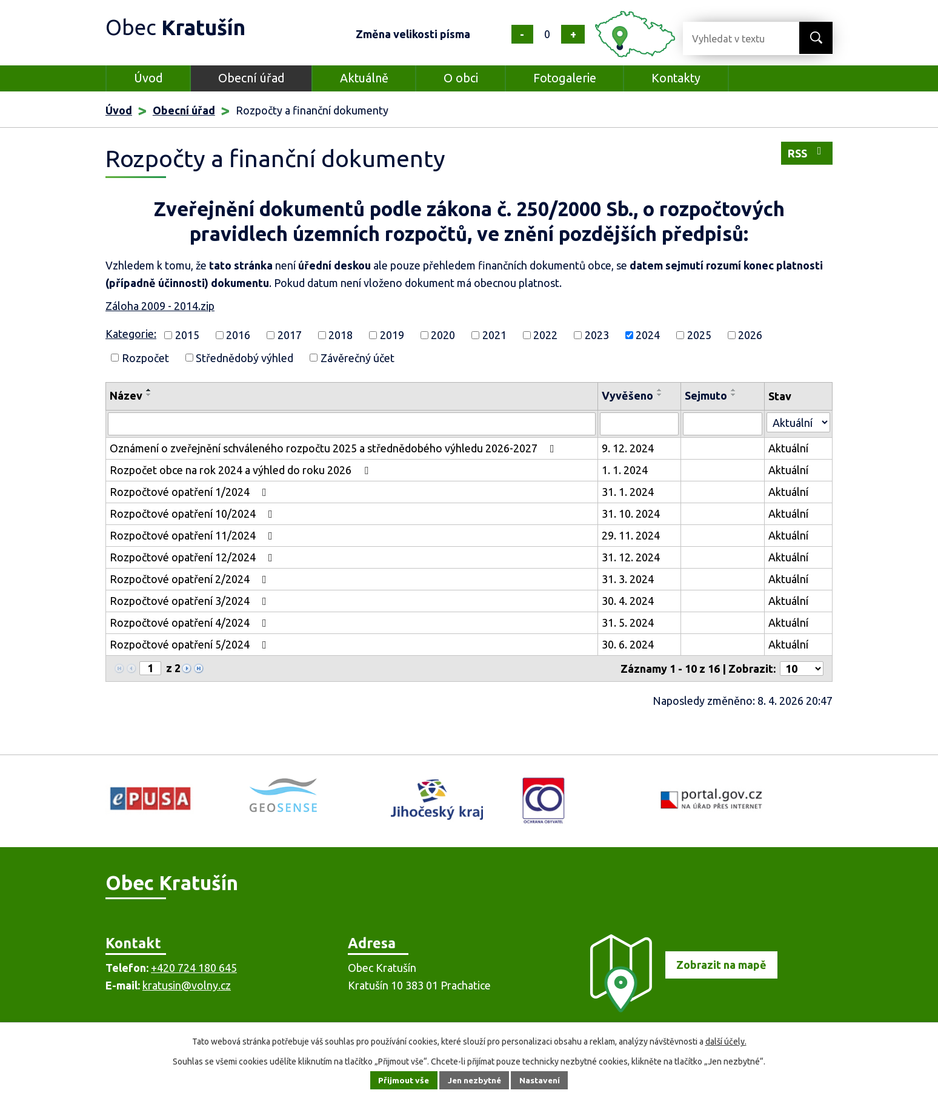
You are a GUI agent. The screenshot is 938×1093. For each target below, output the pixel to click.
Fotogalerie (564, 78)
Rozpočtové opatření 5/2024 (190, 644)
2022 (545, 335)
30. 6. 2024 (628, 644)
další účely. (726, 1041)
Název (126, 395)
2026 (750, 335)
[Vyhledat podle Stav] (798, 422)
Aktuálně (364, 78)
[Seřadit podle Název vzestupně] (149, 390)
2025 (699, 335)
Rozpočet (145, 357)
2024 (648, 335)
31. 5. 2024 (628, 622)
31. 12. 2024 (631, 557)
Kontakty (675, 78)
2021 (494, 335)
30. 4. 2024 (628, 601)
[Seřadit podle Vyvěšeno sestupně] (660, 394)
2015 (187, 335)
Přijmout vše (402, 1080)
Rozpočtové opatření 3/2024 (190, 601)
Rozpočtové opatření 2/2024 (190, 579)
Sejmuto (706, 395)
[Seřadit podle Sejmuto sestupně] (733, 394)
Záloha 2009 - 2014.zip (160, 306)
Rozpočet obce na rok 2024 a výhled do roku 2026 (241, 470)
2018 (340, 335)
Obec (178, 27)
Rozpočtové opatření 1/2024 (190, 492)
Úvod (148, 78)
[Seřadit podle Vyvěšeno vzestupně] (660, 390)
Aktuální (788, 448)
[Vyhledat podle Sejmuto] (722, 423)
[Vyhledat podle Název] (352, 423)
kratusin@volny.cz (186, 985)
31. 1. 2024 (628, 492)
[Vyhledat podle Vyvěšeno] (639, 423)
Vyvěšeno (627, 395)
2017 (290, 335)
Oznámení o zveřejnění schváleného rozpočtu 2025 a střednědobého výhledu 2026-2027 (334, 448)
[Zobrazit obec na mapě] (678, 1008)
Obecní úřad (251, 78)
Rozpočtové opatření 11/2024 (194, 535)
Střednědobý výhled (244, 357)
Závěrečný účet (357, 357)
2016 (238, 335)
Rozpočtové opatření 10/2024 (194, 513)
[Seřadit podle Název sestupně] (149, 394)
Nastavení (541, 1080)
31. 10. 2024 (631, 513)
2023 (597, 335)
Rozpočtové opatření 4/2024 (190, 622)
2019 (392, 335)
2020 (443, 335)
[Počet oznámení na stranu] (801, 668)
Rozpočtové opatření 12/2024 (194, 557)
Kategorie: (130, 334)
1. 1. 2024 (625, 470)
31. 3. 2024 (628, 579)
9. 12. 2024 (628, 448)
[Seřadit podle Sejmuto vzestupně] (733, 390)
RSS (807, 152)
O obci (461, 78)
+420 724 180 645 (194, 968)
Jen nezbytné (474, 1080)
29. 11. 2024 (631, 535)
